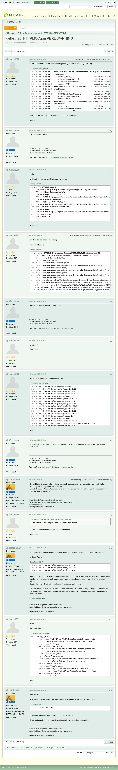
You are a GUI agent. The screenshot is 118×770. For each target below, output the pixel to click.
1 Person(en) (33, 598)
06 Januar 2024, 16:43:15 (37, 374)
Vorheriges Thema (89, 44)
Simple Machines (20, 767)
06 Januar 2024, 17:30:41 (37, 440)
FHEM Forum (18, 15)
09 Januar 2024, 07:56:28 (37, 514)
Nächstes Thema (106, 44)
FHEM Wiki (95, 16)
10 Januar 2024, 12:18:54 (37, 619)
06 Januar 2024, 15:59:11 (37, 130)
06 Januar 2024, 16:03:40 (37, 170)
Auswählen (38, 68)
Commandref (80, 16)
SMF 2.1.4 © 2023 (8, 767)
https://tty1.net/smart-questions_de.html (59, 157)
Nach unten (10, 51)
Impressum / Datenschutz (48, 16)
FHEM (67, 16)
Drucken (109, 52)
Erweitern (47, 68)
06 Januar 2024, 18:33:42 (37, 479)
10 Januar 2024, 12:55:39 (37, 690)
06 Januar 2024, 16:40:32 (37, 340)
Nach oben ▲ (111, 767)
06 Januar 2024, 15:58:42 (37, 59)
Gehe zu (79, 753)
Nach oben (9, 742)
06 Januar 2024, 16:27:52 (37, 235)
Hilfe (81, 767)
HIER (36, 245)
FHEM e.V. (109, 16)
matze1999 (14, 59)
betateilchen (15, 479)
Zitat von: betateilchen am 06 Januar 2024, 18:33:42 (52, 520)
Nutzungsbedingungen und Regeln (95, 767)
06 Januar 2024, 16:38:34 (37, 301)
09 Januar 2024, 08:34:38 (37, 548)
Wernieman (14, 130)
